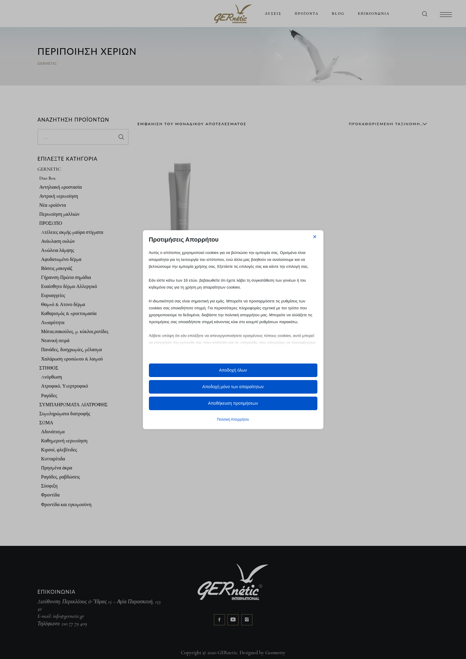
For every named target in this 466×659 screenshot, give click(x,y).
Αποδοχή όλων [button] (233, 370)
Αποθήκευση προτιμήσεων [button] (233, 403)
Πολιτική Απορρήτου (233, 419)
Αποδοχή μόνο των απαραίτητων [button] (233, 386)
